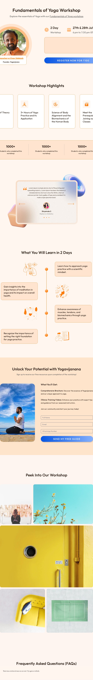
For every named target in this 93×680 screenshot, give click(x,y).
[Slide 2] (46, 217)
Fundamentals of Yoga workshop (66, 16)
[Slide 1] (44, 217)
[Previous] (22, 204)
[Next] (71, 204)
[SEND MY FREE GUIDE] (67, 439)
